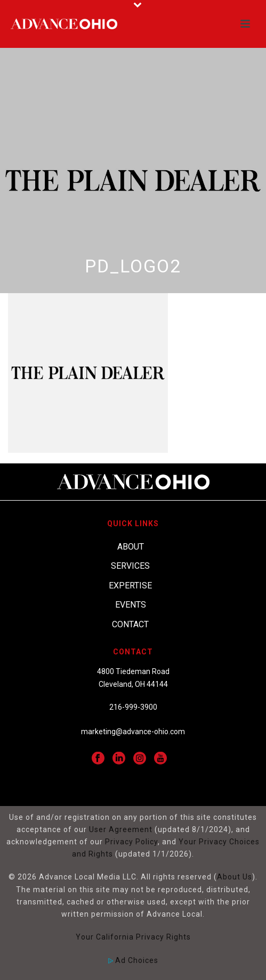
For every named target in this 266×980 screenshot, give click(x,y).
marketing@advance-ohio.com (133, 731)
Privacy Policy (131, 841)
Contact (130, 624)
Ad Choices (133, 960)
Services (130, 566)
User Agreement (120, 829)
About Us (234, 877)
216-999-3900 (133, 707)
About (130, 547)
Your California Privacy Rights (133, 937)
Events (130, 605)
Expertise (130, 585)
